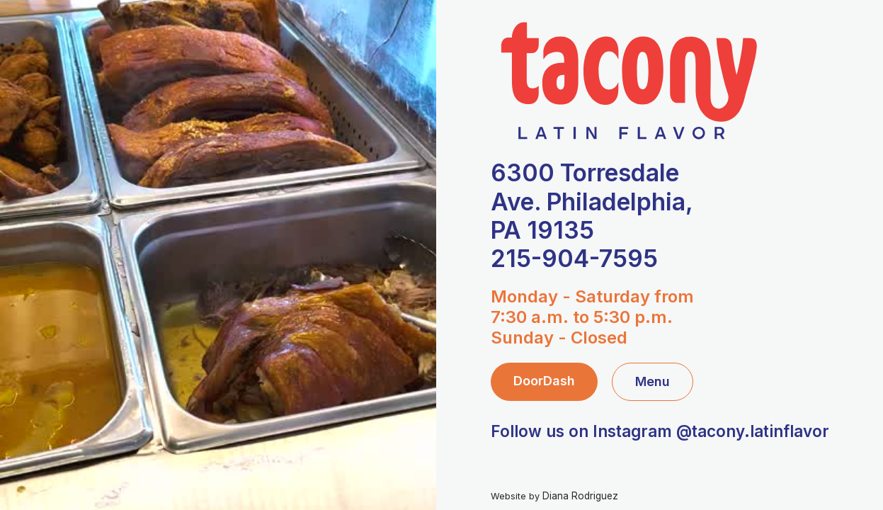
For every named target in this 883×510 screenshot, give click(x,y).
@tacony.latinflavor (752, 431)
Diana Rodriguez (580, 496)
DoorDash (544, 380)
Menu (652, 381)
